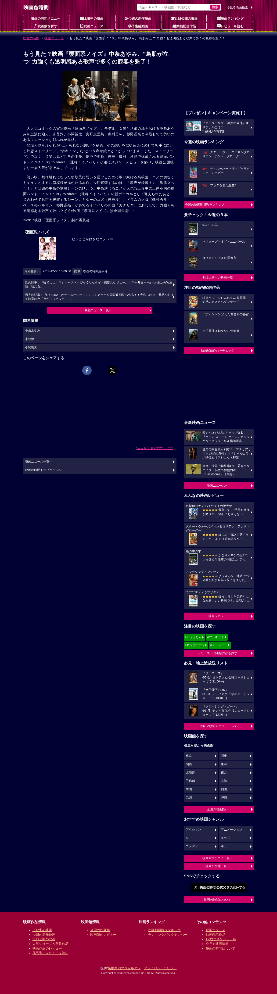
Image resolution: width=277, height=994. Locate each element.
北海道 (190, 772)
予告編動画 (138, 26)
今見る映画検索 (237, 7)
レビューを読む (230, 26)
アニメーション (231, 829)
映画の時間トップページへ (43, 470)
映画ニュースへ (217, 485)
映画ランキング (230, 18)
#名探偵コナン (195, 645)
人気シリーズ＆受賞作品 (50, 944)
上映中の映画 (91, 18)
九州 (189, 797)
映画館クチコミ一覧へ (217, 858)
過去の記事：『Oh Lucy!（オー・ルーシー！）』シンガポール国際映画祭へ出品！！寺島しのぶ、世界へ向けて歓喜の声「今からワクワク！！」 (99, 297)
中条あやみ (32, 330)
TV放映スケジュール (221, 939)
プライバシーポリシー (160, 968)
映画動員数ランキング (164, 930)
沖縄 (224, 797)
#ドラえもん (193, 637)
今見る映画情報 (217, 944)
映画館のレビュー (103, 935)
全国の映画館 (100, 930)
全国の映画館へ (217, 809)
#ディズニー (218, 645)
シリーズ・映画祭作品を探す (217, 653)
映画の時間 (31, 38)
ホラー (225, 846)
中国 (189, 789)
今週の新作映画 (138, 18)
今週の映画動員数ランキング (204, 204)
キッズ (225, 838)
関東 (224, 755)
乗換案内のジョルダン (124, 968)
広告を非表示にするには (155, 448)
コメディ (192, 846)
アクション (193, 829)
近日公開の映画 (184, 18)
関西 (189, 764)
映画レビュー (218, 616)
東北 (224, 772)
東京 (189, 755)
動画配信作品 (184, 26)
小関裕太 (31, 347)
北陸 (224, 780)
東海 (224, 764)
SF (188, 838)
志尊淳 (29, 339)
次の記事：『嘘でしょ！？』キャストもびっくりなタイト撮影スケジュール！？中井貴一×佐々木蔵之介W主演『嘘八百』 (98, 284)
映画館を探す (45, 26)
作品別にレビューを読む (50, 953)
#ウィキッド (215, 637)
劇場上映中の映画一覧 (217, 277)
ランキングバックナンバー (167, 935)
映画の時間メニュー (45, 18)
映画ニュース (91, 26)
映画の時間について (217, 899)
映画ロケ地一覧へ (217, 866)
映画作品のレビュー (47, 948)
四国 (224, 789)
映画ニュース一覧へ (98, 310)
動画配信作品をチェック (217, 350)
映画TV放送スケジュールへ (217, 726)
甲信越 (190, 780)
